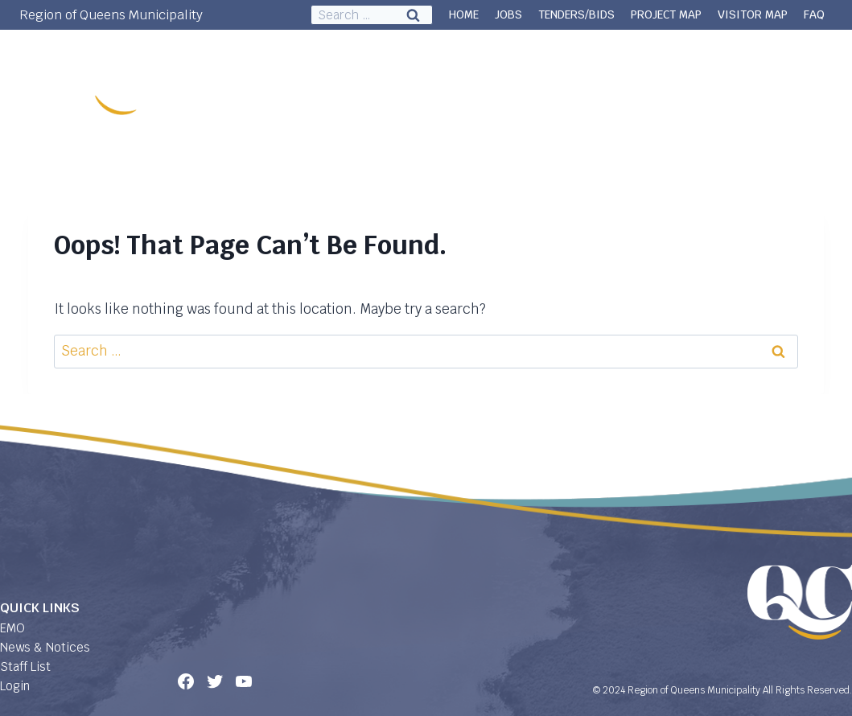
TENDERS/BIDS (576, 14)
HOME (464, 14)
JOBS (508, 14)
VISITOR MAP (753, 14)
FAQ (814, 14)
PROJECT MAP (666, 14)
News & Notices (45, 647)
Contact (801, 68)
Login (15, 685)
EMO (12, 628)
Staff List (25, 666)
